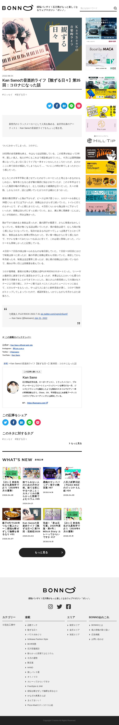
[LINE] (71, 106)
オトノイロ (32, 677)
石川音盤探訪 (33, 648)
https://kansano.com (37, 403)
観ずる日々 (21, 94)
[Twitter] (49, 106)
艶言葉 (30, 663)
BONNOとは (97, 625)
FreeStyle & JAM (35, 686)
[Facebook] (57, 106)
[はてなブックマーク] (64, 106)
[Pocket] (79, 106)
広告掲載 (95, 634)
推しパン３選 (33, 672)
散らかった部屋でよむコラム (40, 653)
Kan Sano (16, 355)
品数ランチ (32, 625)
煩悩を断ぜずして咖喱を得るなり (42, 691)
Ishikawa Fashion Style (37, 639)
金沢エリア (75, 630)
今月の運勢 (32, 658)
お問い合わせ (97, 639)
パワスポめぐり (34, 634)
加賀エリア (75, 634)
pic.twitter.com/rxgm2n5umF (54, 314)
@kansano (14, 352)
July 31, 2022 (40, 318)
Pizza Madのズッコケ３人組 (40, 705)
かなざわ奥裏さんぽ (36, 696)
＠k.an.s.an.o (18, 348)
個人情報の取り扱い (100, 630)
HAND (30, 667)
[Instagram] (50, 607)
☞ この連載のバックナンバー (16, 337)
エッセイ (8, 94)
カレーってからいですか (38, 681)
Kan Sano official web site (22, 345)
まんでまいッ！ (34, 700)
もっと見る (76, 443)
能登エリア (75, 625)
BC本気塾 (31, 644)
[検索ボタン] (115, 8)
